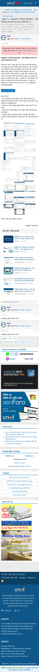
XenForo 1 (10, 456)
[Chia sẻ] (34, 44)
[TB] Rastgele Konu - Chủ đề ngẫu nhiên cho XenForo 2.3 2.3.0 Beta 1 (24, 290)
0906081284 (26, 354)
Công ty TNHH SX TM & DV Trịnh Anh (14, 656)
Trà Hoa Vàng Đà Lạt (25, 626)
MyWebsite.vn (6, 648)
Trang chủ (31, 578)
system (4, 29)
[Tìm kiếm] (35, 3)
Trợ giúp (22, 578)
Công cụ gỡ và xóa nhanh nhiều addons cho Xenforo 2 (24, 258)
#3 (37, 331)
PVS (31, 359)
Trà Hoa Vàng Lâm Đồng (26, 623)
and (11, 302)
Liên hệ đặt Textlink (19, 495)
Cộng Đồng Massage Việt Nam (19, 488)
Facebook (6, 611)
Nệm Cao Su (5, 654)
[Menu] (3, 3)
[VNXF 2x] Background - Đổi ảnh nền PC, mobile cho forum (24, 269)
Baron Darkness (21, 283)
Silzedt (10, 358)
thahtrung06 (20, 262)
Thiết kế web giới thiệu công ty (12, 634)
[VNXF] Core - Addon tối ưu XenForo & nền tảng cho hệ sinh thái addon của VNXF (24, 238)
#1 (37, 43)
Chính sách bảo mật (9, 578)
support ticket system (27, 27)
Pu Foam (23, 651)
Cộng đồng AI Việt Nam (19, 491)
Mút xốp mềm (13, 651)
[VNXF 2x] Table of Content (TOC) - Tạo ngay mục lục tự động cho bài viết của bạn (24, 248)
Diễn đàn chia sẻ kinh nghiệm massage (20, 481)
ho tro (3, 27)
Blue (18, 241)
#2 (37, 315)
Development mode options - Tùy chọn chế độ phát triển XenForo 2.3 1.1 (24, 280)
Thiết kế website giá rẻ (9, 631)
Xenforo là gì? (19, 463)
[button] (20, 3)
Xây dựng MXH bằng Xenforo (19, 466)
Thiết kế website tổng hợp (22, 648)
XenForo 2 (29, 456)
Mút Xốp (4, 651)
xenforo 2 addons (7, 31)
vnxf (14, 29)
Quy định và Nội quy (17, 574)
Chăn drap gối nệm (17, 654)
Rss (17, 611)
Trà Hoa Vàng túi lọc (8, 629)
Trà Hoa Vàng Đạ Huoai (9, 626)
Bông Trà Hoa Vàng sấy (24, 629)
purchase (10, 27)
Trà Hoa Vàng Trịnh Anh (9, 623)
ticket (9, 29)
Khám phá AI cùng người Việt (19, 477)
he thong (30, 24)
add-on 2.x (22, 24)
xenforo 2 (27, 29)
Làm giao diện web (7, 646)
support (17, 27)
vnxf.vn (20, 29)
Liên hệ (4, 574)
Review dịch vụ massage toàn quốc (19, 484)
